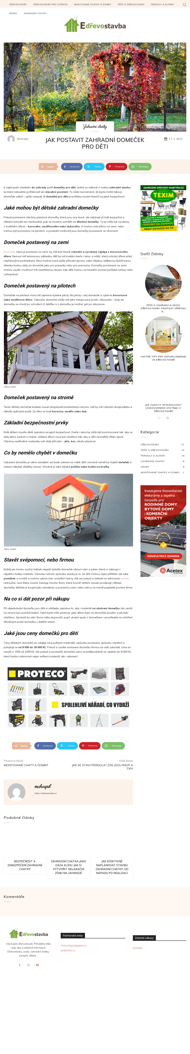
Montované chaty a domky (26, 765)
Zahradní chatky (94, 127)
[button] (184, 4)
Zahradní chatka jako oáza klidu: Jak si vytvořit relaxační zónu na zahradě (68, 867)
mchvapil (22, 139)
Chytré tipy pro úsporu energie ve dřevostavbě (163, 358)
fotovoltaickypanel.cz (74, 945)
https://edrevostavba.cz (45, 793)
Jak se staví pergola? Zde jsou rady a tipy (102, 766)
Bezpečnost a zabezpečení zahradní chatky (24, 865)
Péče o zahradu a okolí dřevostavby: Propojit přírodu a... (163, 308)
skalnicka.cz (68, 950)
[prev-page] (159, 418)
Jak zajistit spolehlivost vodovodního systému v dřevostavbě (163, 408)
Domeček (9, 251)
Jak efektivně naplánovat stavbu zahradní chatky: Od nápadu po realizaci (112, 867)
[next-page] (166, 418)
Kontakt (137, 948)
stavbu (125, 578)
